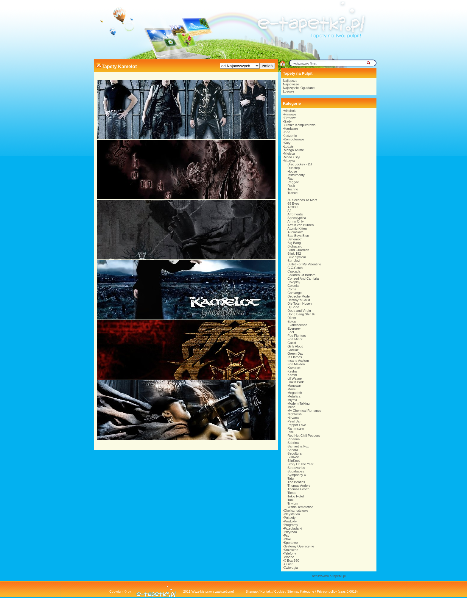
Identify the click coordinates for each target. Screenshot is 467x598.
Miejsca (289, 153)
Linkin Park (295, 382)
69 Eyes (293, 203)
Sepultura (294, 453)
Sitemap (252, 591)
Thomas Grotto (298, 489)
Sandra (292, 450)
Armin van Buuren (300, 225)
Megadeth (294, 393)
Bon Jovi (293, 260)
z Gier (288, 564)
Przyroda (290, 532)
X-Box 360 (291, 560)
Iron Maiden (296, 364)
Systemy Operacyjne (299, 546)
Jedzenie (290, 135)
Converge (294, 293)
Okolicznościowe (296, 510)
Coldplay (293, 282)
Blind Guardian (298, 250)
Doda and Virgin (299, 310)
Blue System (296, 257)
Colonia (292, 285)
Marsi (291, 389)
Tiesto (291, 492)
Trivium (292, 503)
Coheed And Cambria (303, 278)
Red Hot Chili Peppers (303, 435)
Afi (289, 210)
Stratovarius (296, 467)
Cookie (279, 591)
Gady (288, 121)
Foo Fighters (296, 335)
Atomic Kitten (297, 228)
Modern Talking (298, 403)
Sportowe (291, 542)
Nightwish (294, 414)
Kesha (292, 371)
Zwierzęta (291, 567)
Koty (287, 143)
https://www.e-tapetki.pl (328, 576)
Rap (290, 178)
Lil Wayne (294, 378)
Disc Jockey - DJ (299, 164)
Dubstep (293, 168)
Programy (291, 525)
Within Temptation (300, 507)
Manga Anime (294, 150)
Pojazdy (289, 517)
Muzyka (289, 160)
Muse (291, 407)
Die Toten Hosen (299, 303)
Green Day (295, 353)
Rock (291, 185)
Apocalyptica (296, 218)
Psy (286, 535)
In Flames (294, 357)
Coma (291, 289)
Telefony (290, 553)
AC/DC (292, 207)
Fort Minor (294, 339)
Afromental (295, 214)
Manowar (294, 385)
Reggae (293, 182)
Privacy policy (327, 591)
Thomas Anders (298, 485)
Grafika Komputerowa (299, 125)
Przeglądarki (293, 528)
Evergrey (294, 328)
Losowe (288, 91)
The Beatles (296, 482)
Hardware (291, 128)
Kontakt (265, 591)
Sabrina (293, 442)
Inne (287, 132)
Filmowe (290, 114)
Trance (292, 193)
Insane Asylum (298, 360)
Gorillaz (292, 350)
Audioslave (295, 232)
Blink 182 (294, 253)
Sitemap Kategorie (300, 591)
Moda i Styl (292, 157)
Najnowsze (291, 84)
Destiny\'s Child (298, 300)
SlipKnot (293, 460)
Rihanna (293, 439)
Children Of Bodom (301, 275)
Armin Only (295, 221)
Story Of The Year (300, 464)
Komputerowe (294, 139)
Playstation (292, 514)
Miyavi (292, 400)
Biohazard (294, 246)
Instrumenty (295, 175)
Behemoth (294, 239)
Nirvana (293, 417)
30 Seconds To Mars (302, 200)
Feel (290, 332)
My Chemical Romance (304, 410)
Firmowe (290, 118)
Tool (290, 500)
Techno (292, 189)
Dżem (291, 318)
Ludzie (288, 146)
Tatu (290, 478)
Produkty (290, 521)
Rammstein (295, 428)
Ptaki (287, 539)
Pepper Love (296, 425)
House (292, 171)
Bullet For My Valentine (304, 264)
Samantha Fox (298, 446)
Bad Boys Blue (298, 235)
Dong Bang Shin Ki (301, 314)
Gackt (291, 343)
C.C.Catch (295, 268)
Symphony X (296, 475)
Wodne (289, 557)
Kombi (292, 375)
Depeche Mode (298, 296)
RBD (290, 432)
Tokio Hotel (295, 496)
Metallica (293, 396)
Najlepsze (290, 80)
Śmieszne (291, 550)
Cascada (293, 271)
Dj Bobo (293, 307)
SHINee (293, 457)
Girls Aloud (295, 346)
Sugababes (295, 471)
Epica (291, 321)
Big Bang (294, 243)
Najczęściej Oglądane (299, 88)
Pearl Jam (294, 421)
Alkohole (290, 110)
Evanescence (297, 325)
